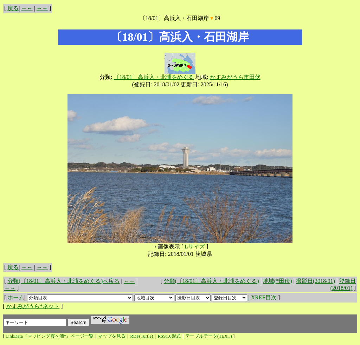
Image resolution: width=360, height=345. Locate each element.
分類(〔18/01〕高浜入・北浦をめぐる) (211, 281)
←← (27, 8)
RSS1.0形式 (169, 336)
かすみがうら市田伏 (235, 77)
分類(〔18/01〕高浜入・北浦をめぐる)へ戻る (63, 281)
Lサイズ (195, 247)
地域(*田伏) (277, 281)
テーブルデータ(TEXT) (208, 336)
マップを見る (112, 336)
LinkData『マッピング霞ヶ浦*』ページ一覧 (50, 336)
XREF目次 (264, 297)
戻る (13, 8)
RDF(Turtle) (141, 336)
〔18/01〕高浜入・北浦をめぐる (154, 77)
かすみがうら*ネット (32, 306)
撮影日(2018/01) (315, 281)
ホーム (15, 297)
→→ (42, 8)
